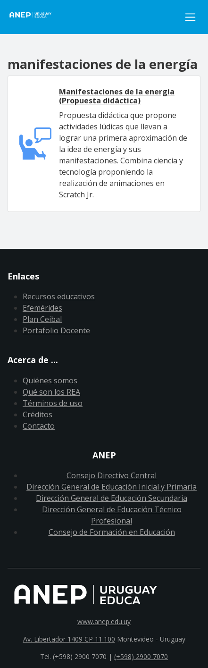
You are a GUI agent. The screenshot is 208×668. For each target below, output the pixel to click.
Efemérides (42, 308)
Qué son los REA (51, 392)
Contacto (39, 426)
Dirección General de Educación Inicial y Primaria (111, 487)
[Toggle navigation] (190, 17)
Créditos (37, 414)
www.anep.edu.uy (104, 621)
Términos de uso (53, 403)
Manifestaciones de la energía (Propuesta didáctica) (117, 96)
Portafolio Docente (56, 330)
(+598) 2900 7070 (141, 656)
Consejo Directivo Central (112, 475)
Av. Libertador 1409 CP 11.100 (69, 638)
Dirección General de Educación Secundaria (111, 498)
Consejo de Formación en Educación (112, 532)
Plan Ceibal (42, 319)
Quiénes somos (50, 380)
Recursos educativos (59, 296)
